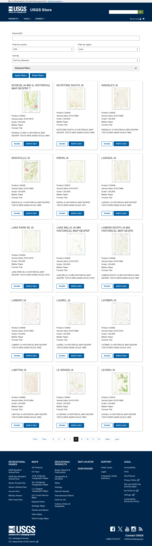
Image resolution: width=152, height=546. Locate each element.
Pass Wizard (85, 468)
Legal (127, 462)
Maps (35, 462)
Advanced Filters (22, 68)
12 (99, 439)
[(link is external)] (131, 480)
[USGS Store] (76, 9)
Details (17, 144)
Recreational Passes (17, 463)
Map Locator (86, 462)
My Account (135, 19)
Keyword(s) (17, 33)
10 (87, 439)
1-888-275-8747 (113, 539)
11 (93, 439)
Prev (44, 439)
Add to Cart (31, 144)
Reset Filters (38, 75)
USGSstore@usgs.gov (133, 539)
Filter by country (19, 44)
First (35, 439)
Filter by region (84, 44)
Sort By (15, 56)
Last (117, 439)
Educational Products (62, 463)
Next (108, 439)
